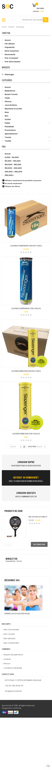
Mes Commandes (11, 629)
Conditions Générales (13, 668)
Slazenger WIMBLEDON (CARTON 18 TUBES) (26, 371)
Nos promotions (39, 544)
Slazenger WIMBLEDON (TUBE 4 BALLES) (26, 433)
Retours (7, 663)
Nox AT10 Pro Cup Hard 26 (38, 516)
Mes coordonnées (11, 643)
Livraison (7, 659)
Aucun (13, 446)
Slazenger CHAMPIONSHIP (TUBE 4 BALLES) (26, 308)
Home (4, 27)
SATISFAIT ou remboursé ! (26, 477)
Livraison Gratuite (26, 492)
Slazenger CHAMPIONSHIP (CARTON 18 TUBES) (26, 245)
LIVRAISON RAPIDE (26, 462)
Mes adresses (9, 638)
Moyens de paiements (13, 654)
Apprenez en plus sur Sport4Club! (17, 613)
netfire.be (17, 708)
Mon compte (9, 634)
